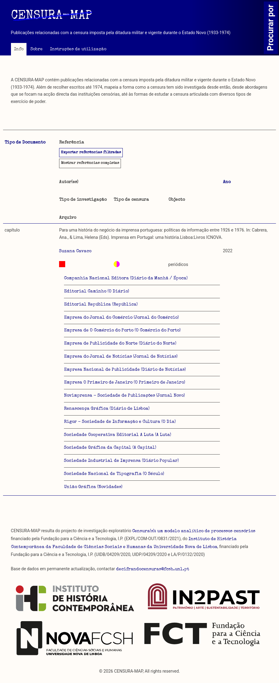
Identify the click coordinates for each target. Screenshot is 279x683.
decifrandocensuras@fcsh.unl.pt (152, 569)
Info (18, 49)
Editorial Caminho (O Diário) (96, 291)
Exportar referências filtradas (91, 152)
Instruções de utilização (78, 49)
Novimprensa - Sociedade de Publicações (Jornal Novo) (124, 396)
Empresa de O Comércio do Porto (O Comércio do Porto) (122, 330)
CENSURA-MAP (51, 16)
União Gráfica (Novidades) (93, 487)
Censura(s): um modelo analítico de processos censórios (193, 531)
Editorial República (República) (101, 305)
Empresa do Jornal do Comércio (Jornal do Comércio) (121, 318)
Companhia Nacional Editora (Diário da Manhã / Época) (126, 278)
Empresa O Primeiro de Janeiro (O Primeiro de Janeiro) (124, 382)
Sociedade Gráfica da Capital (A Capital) (110, 448)
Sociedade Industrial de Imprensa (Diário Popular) (121, 461)
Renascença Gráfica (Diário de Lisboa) (107, 409)
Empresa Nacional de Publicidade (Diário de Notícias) (125, 370)
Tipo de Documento (25, 142)
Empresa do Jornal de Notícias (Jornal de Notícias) (121, 357)
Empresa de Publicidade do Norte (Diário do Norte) (120, 344)
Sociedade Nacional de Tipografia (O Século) (114, 474)
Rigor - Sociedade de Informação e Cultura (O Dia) (120, 422)
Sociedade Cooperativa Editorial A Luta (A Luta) (117, 435)
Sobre (36, 49)
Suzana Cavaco (75, 251)
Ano (227, 182)
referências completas (90, 163)
